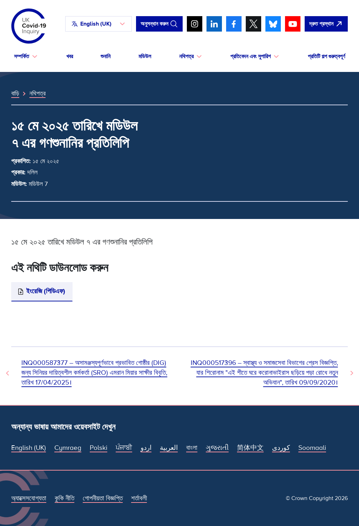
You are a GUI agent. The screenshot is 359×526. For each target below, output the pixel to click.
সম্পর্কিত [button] (21, 56)
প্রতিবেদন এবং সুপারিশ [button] (250, 56)
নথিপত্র (37, 93)
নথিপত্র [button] (186, 56)
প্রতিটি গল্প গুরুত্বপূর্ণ (326, 56)
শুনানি (105, 56)
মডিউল (144, 56)
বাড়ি (15, 93)
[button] (98, 24)
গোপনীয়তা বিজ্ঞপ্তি (103, 498)
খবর (69, 56)
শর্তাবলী (139, 498)
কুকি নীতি (64, 498)
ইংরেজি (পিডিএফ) (45, 291)
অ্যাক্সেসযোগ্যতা (28, 498)
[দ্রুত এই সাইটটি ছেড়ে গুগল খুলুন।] (326, 24)
